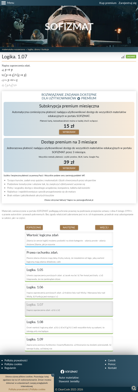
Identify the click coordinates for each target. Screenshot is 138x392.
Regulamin (10, 367)
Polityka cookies (13, 364)
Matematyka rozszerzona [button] (13, 49)
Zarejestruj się (127, 2)
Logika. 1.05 (35, 270)
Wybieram (69, 132)
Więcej (104, 227)
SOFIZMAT (69, 26)
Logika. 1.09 (35, 339)
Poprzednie (33, 227)
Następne (69, 227)
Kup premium (107, 2)
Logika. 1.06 (35, 287)
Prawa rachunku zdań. (42, 252)
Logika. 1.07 (35, 304)
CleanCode (64, 389)
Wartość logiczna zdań (42, 235)
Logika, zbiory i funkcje (38, 49)
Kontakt (112, 367)
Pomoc (112, 364)
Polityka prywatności (15, 360)
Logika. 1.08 (35, 322)
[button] (7, 3)
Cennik (112, 360)
